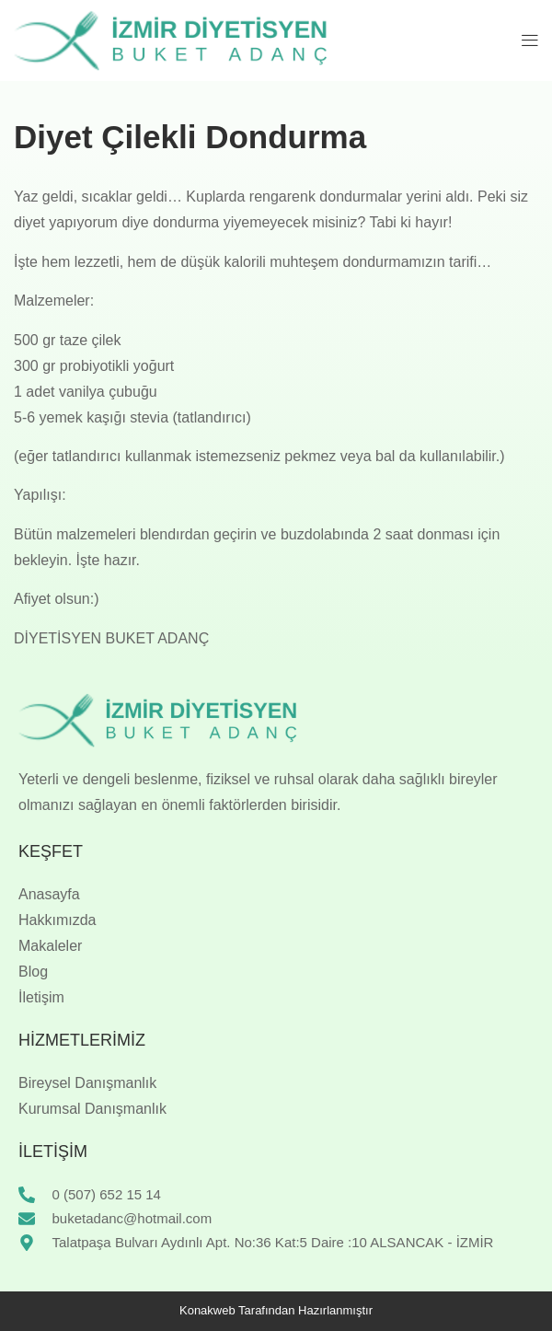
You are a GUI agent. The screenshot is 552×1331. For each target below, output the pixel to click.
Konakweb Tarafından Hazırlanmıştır (276, 1310)
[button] (530, 40)
